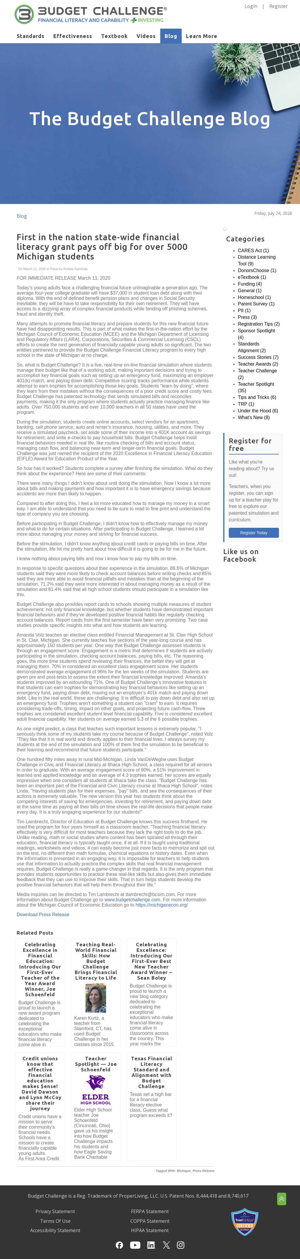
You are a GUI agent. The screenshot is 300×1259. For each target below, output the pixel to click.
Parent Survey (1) (256, 303)
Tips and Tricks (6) (257, 397)
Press (54, 269)
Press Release (203, 1170)
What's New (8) (254, 417)
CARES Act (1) (253, 250)
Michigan (184, 1170)
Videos (146, 36)
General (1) (250, 290)
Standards (31, 36)
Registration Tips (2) (259, 323)
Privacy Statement (55, 1211)
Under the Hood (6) (258, 410)
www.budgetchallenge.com (132, 899)
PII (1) (244, 310)
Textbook (114, 36)
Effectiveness (72, 36)
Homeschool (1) (254, 297)
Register (278, 6)
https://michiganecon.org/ (162, 904)
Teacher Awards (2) (258, 364)
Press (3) (247, 317)
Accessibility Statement (55, 1230)
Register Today (253, 532)
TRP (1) (246, 404)
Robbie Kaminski (75, 269)
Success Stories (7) (258, 357)
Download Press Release (43, 914)
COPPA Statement (150, 1221)
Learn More (201, 36)
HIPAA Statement (150, 1230)
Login (251, 6)
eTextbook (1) (252, 277)
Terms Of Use (55, 1221)
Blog (171, 36)
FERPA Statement (150, 1211)
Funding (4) (250, 283)
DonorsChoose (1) (257, 270)
